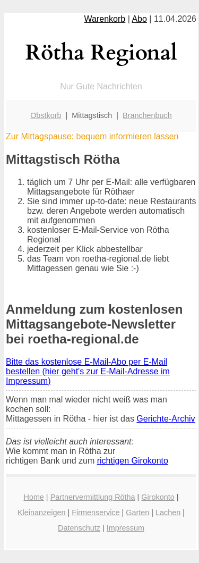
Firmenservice (95, 512)
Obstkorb (45, 115)
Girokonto (157, 497)
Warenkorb (105, 18)
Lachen (167, 512)
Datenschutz (79, 528)
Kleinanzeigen (41, 512)
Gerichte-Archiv (165, 418)
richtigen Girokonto (132, 460)
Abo (139, 18)
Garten (137, 512)
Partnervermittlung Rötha (92, 497)
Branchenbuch (147, 115)
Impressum (125, 528)
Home (33, 497)
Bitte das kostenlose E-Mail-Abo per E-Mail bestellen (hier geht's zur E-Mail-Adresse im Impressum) (88, 371)
